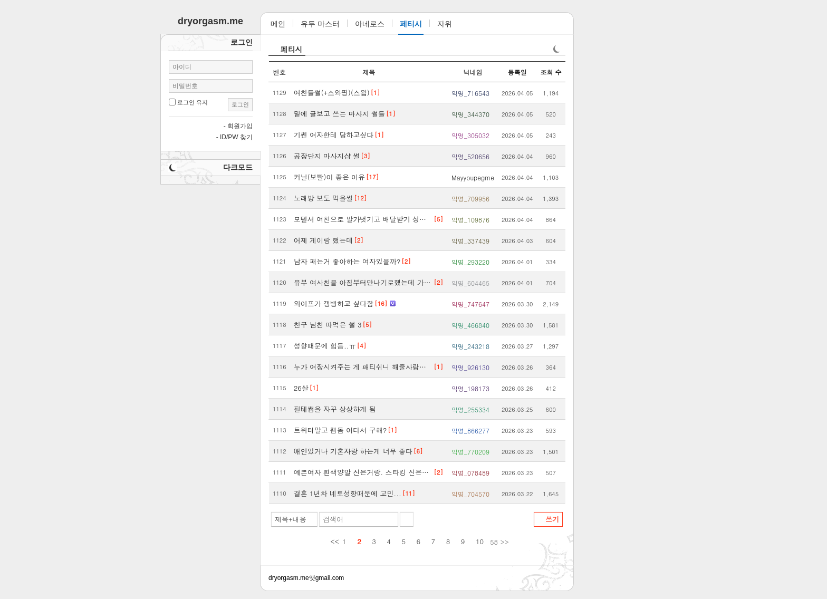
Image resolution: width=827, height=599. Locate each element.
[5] (438, 219)
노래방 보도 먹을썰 (323, 198)
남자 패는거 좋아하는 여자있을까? (347, 261)
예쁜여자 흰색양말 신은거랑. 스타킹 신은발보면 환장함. (363, 472)
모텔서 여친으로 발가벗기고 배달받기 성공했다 (363, 219)
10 (480, 541)
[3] (365, 156)
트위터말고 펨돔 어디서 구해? (340, 430)
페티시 (292, 49)
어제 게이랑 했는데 (323, 240)
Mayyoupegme (472, 177)
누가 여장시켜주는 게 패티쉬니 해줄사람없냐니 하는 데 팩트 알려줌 (363, 367)
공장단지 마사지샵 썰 (327, 156)
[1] (375, 92)
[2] (358, 240)
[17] (372, 177)
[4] (361, 346)
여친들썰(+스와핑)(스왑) (332, 93)
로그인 (240, 104)
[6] (418, 451)
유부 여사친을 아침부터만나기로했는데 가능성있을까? (363, 282)
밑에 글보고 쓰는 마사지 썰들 (339, 114)
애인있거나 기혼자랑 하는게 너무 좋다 (353, 451)
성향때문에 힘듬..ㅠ (325, 346)
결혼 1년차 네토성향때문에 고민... (347, 493)
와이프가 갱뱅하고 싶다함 (334, 303)
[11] (408, 493)
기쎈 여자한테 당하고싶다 (334, 135)
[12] (360, 198)
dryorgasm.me (288, 578)
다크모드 (238, 167)
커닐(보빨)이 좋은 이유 (329, 177)
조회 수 (550, 71)
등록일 (517, 71)
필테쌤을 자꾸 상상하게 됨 (335, 409)
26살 (301, 388)
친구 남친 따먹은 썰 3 (328, 325)
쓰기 (552, 519)
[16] (380, 303)
